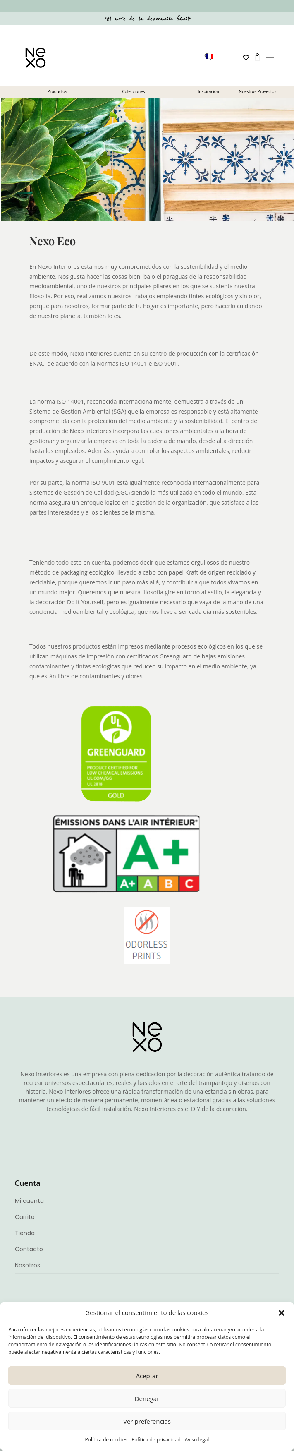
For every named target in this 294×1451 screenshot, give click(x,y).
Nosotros (27, 1265)
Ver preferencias (147, 1421)
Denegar (147, 1398)
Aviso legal (197, 1439)
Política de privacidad (156, 1439)
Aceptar (147, 1376)
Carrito (25, 1217)
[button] (281, 1313)
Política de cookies (106, 1439)
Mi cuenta (29, 1201)
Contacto (29, 1249)
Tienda (25, 1233)
